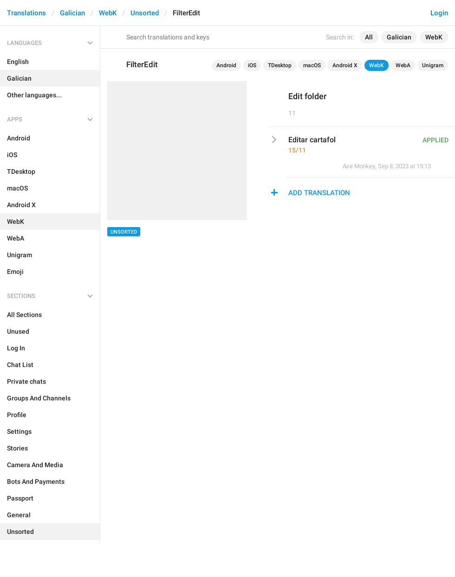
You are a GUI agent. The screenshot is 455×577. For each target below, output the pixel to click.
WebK (108, 13)
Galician (72, 13)
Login (439, 13)
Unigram (432, 65)
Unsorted (144, 13)
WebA (403, 65)
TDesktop (280, 65)
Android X (345, 65)
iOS (252, 65)
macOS (312, 65)
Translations (26, 13)
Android (226, 65)
